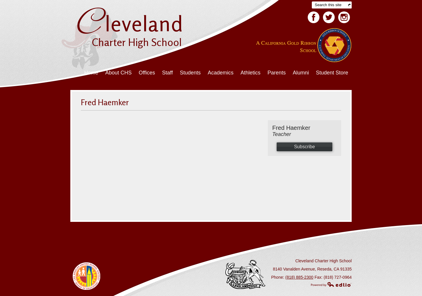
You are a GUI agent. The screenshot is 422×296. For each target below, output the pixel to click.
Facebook (313, 18)
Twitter (329, 18)
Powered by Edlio (331, 284)
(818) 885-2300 (299, 277)
